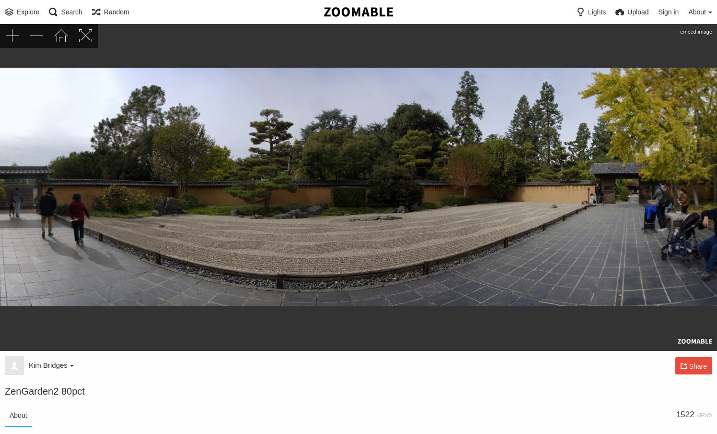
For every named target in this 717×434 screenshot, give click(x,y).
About (18, 415)
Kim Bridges (51, 365)
